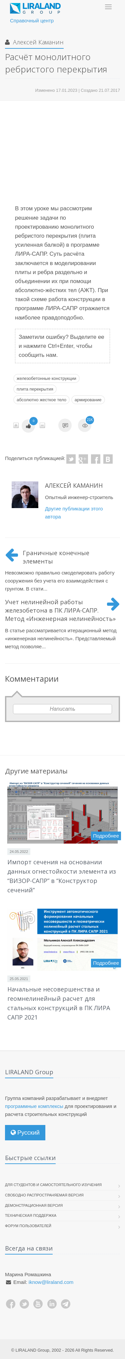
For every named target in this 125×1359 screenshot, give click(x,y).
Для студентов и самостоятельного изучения (53, 1185)
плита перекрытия (35, 389)
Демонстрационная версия (34, 1205)
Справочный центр (32, 20)
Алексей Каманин (37, 42)
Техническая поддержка (30, 1215)
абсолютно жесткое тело (41, 399)
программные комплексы (34, 1106)
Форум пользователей (28, 1226)
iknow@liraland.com (51, 1282)
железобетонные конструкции (46, 378)
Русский (25, 1132)
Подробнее (106, 836)
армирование (88, 399)
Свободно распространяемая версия (44, 1195)
